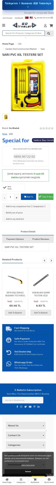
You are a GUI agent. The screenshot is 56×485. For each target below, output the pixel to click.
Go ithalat (14, 128)
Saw (43, 49)
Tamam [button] (28, 471)
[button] (51, 260)
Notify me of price (14, 212)
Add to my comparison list (18, 206)
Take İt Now (46, 196)
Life (20, 43)
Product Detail (28, 231)
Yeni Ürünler (8, 18)
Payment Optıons (15, 239)
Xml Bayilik (19, 18)
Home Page (8, 43)
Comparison (38, 206)
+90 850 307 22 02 (42, 18)
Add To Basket (28, 197)
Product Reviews (40, 239)
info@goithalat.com (52, 18)
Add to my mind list (15, 219)
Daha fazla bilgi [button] (28, 465)
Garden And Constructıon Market (21, 49)
